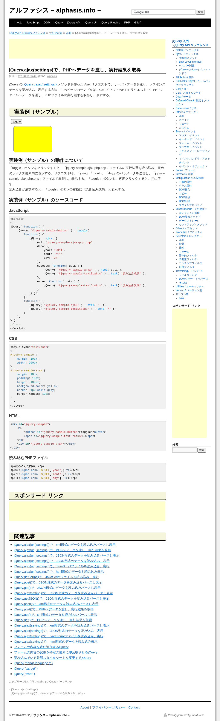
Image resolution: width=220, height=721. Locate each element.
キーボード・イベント (192, 139)
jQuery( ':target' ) (26, 668)
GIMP (137, 22)
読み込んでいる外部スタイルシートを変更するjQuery (52, 657)
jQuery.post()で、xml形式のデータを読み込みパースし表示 (56, 604)
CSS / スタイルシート (188, 92)
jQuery (59, 22)
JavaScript (33, 22)
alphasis (52, 76)
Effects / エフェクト (187, 112)
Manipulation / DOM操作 (190, 177)
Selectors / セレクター (189, 236)
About (84, 707)
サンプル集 (55, 32)
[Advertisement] (87, 49)
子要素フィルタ (188, 259)
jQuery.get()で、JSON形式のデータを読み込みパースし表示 (57, 587)
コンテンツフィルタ (190, 263)
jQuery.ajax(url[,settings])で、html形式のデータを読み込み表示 (59, 571)
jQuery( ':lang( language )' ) (33, 663)
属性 (181, 247)
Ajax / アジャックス (187, 54)
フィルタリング (188, 274)
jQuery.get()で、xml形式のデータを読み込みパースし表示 (55, 614)
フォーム (184, 251)
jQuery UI (90, 22)
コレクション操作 (189, 212)
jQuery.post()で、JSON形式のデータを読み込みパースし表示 (58, 582)
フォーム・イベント (190, 143)
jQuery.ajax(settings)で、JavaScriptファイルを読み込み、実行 (58, 636)
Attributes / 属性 (185, 77)
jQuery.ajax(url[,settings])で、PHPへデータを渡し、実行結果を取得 (62, 550)
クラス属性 (185, 185)
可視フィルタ (186, 267)
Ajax (68, 32)
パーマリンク (64, 681)
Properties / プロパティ (189, 232)
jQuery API (73, 22)
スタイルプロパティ (190, 205)
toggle (17, 121)
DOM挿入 (184, 189)
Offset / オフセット (187, 228)
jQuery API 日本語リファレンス (27, 32)
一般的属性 (185, 181)
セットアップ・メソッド (193, 224)
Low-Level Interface (190, 61)
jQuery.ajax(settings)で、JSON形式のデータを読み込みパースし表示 (63, 593)
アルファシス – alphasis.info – (55, 10)
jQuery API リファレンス (191, 45)
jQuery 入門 (180, 41)
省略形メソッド (188, 57)
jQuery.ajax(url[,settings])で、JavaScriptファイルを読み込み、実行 (62, 566)
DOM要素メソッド (189, 216)
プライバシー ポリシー (108, 707)
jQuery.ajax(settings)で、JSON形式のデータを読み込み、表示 (58, 631)
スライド (184, 119)
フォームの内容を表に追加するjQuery (41, 647)
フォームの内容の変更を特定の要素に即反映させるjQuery (56, 652)
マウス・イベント (189, 135)
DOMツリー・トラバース (193, 278)
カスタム (184, 127)
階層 (181, 243)
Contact (134, 707)
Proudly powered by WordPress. (186, 715)
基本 (181, 116)
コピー (183, 193)
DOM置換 (184, 197)
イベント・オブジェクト (193, 166)
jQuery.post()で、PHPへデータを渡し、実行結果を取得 (54, 609)
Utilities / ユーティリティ (190, 286)
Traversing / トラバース (189, 270)
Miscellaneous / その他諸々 (191, 208)
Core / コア (182, 88)
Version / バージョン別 (189, 290)
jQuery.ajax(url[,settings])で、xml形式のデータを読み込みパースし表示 (65, 544)
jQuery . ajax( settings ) (40, 84)
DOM (47, 22)
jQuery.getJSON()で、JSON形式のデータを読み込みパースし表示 (61, 598)
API (32, 681)
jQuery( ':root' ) (24, 674)
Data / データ (183, 96)
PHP (127, 22)
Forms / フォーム (186, 170)
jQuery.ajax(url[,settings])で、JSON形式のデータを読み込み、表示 (62, 561)
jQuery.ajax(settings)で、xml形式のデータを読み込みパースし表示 (62, 625)
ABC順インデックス (187, 50)
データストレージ (189, 220)
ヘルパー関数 (186, 65)
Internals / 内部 (184, 174)
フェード (184, 123)
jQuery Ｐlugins (110, 22)
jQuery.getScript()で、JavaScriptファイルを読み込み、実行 (56, 577)
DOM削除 (184, 201)
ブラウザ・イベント (190, 147)
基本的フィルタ (188, 255)
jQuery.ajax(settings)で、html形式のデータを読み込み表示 (56, 641)
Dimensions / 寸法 (186, 108)
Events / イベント (186, 131)
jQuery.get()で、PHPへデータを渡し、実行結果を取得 (53, 620)
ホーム (18, 22)
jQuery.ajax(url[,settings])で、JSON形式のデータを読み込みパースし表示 (66, 555)
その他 (183, 282)
